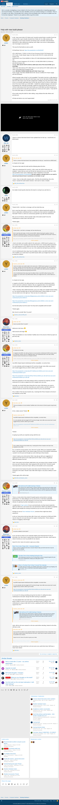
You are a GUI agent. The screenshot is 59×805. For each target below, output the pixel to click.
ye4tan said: (16, 228)
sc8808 (6, 685)
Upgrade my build (10, 668)
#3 (56, 155)
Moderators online (36, 739)
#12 (56, 526)
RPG (34, 701)
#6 (56, 225)
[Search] (56, 4)
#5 (56, 204)
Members (25, 4)
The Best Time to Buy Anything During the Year (30, 555)
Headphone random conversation (41, 709)
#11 (56, 483)
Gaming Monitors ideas (39, 727)
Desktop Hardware (20, 665)
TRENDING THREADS (37, 696)
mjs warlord (52, 683)
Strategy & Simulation (9, 746)
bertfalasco (7, 679)
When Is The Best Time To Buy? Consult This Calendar (32, 565)
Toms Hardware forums (28, 511)
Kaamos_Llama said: (18, 263)
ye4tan (3, 31)
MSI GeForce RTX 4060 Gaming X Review (29, 486)
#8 (56, 318)
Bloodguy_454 (8, 669)
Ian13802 (7, 665)
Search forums (15, 6)
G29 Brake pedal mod (12, 748)
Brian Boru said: (17, 403)
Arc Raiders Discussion (10, 753)
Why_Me (52, 662)
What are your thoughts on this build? (22, 677)
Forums (9, 4)
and (19, 183)
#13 (56, 577)
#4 (56, 187)
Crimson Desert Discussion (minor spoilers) (44, 698)
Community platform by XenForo (24, 803)
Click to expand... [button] (35, 240)
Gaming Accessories (37, 711)
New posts (3, 6)
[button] (21, 4)
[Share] (55, 35)
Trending (9, 6)
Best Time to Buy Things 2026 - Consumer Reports (26, 546)
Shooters (6, 756)
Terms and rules (37, 800)
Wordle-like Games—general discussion (14, 758)
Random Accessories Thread (11, 774)
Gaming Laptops (36, 719)
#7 (56, 260)
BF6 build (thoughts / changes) (14, 673)
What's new (17, 4)
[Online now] (6, 231)
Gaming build (36, 722)
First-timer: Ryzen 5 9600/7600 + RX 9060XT (44, 732)
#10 (56, 400)
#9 (56, 345)
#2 (56, 135)
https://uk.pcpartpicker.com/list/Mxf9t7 (34, 50)
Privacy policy (46, 800)
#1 (56, 34)
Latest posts (5, 739)
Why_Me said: (16, 158)
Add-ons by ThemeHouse (41, 803)
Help (51, 800)
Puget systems (24, 505)
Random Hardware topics (39, 703)
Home (3, 4)
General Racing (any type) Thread (12, 763)
